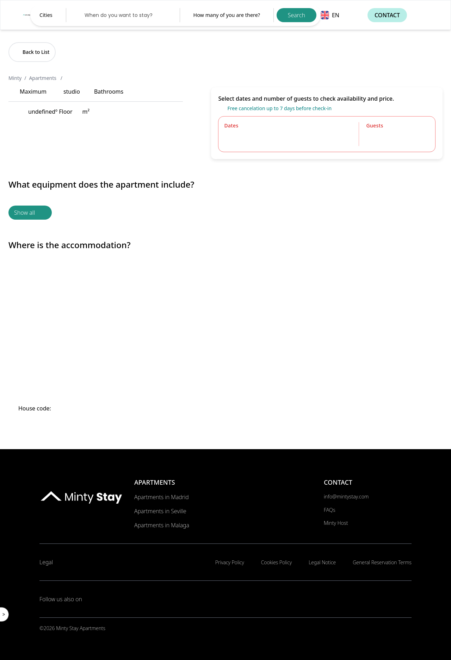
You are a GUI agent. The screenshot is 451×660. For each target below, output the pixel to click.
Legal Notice (322, 562)
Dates (231, 125)
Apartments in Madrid (161, 497)
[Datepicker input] (122, 15)
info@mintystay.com (346, 496)
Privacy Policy (229, 562)
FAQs (329, 510)
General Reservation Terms (382, 562)
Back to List (32, 52)
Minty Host (336, 523)
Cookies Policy (276, 562)
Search (296, 15)
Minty (14, 78)
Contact (387, 15)
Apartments (43, 78)
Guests (374, 125)
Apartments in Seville (160, 511)
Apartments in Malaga (161, 525)
